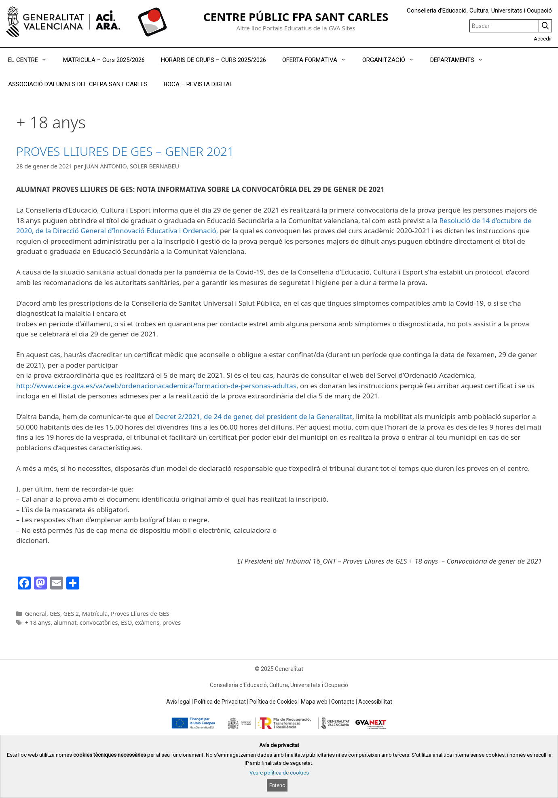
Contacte (343, 701)
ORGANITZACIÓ (392, 60)
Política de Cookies (273, 701)
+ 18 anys (38, 622)
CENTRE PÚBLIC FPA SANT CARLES (296, 16)
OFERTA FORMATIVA (318, 60)
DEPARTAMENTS (460, 60)
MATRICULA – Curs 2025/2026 (104, 60)
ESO (126, 622)
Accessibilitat (375, 701)
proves (172, 622)
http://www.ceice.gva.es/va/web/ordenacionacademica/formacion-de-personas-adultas (156, 385)
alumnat (65, 622)
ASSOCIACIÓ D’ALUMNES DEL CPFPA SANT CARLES (78, 84)
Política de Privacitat (220, 701)
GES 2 (71, 613)
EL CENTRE (31, 60)
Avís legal (178, 701)
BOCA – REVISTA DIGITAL (198, 84)
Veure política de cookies (279, 773)
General (35, 613)
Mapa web (314, 701)
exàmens (147, 622)
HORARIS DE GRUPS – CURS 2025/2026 (213, 60)
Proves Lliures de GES (140, 613)
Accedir (543, 39)
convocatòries (99, 622)
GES (55, 613)
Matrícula (95, 613)
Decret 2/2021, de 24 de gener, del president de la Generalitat (253, 416)
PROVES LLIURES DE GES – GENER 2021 (125, 151)
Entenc (277, 785)
